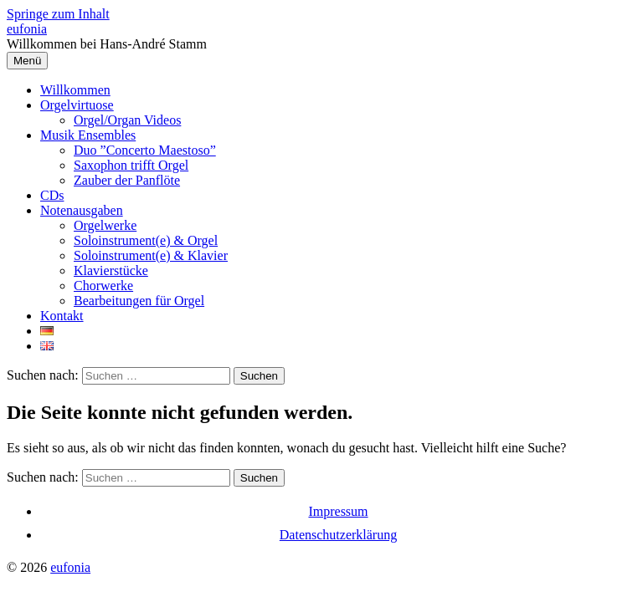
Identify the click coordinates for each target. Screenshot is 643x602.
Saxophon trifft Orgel (131, 165)
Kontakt (62, 316)
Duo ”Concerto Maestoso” (145, 150)
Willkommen (75, 90)
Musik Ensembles (88, 135)
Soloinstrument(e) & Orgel (146, 240)
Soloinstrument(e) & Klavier (151, 255)
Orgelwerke (105, 225)
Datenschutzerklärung (338, 535)
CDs (52, 195)
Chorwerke (103, 285)
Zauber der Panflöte (127, 180)
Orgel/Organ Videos (127, 120)
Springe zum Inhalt (58, 14)
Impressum (338, 511)
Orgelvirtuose (77, 105)
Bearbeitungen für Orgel (139, 300)
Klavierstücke (111, 270)
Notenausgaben (81, 210)
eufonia (27, 29)
